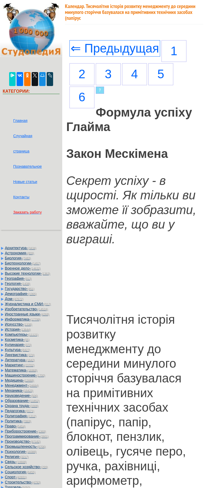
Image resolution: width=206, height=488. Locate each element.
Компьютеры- (21, 334)
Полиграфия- (20, 416)
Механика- (19, 390)
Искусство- (18, 324)
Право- (15, 426)
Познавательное (27, 166)
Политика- (18, 421)
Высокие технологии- (27, 273)
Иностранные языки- (27, 314)
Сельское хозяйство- (26, 467)
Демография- (21, 294)
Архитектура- (20, 248)
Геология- (17, 283)
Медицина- (19, 380)
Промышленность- (25, 446)
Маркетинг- (20, 365)
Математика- (21, 370)
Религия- (17, 457)
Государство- (20, 288)
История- (18, 329)
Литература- (20, 360)
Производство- (23, 441)
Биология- (18, 258)
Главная (20, 120)
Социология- (20, 472)
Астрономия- (19, 253)
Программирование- (27, 436)
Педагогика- (19, 411)
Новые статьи (25, 182)
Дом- (14, 299)
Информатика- (23, 319)
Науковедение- (21, 395)
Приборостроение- (25, 431)
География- (18, 278)
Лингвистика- (20, 355)
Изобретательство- (26, 309)
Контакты (21, 197)
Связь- (16, 462)
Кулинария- (18, 344)
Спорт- (16, 477)
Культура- (17, 350)
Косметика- (17, 339)
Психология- (20, 451)
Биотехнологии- (23, 263)
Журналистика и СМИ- (28, 304)
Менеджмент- (22, 385)
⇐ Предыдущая (115, 48)
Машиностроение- (25, 375)
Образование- (22, 400)
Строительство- (23, 482)
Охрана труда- (22, 406)
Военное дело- (23, 268)
